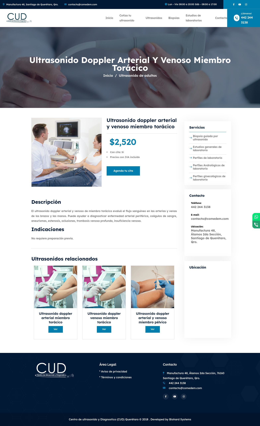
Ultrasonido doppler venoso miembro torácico (104, 317)
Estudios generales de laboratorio (205, 148)
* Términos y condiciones (115, 377)
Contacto (221, 18)
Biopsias (173, 18)
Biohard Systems (180, 419)
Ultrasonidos (154, 18)
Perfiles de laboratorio (205, 157)
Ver (56, 329)
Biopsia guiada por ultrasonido (203, 137)
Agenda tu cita (123, 170)
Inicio (109, 18)
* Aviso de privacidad (113, 371)
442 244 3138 (201, 207)
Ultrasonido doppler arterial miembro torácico (55, 317)
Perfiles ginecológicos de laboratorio (207, 178)
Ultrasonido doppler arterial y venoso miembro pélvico (152, 317)
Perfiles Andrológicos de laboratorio (207, 167)
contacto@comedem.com (82, 4)
